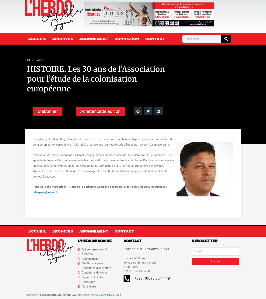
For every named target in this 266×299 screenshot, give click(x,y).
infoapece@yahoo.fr (45, 192)
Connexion (126, 39)
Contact (155, 39)
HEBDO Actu (35, 60)
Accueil (37, 39)
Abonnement (93, 39)
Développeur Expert (110, 295)
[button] (138, 111)
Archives (62, 39)
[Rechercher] (226, 39)
